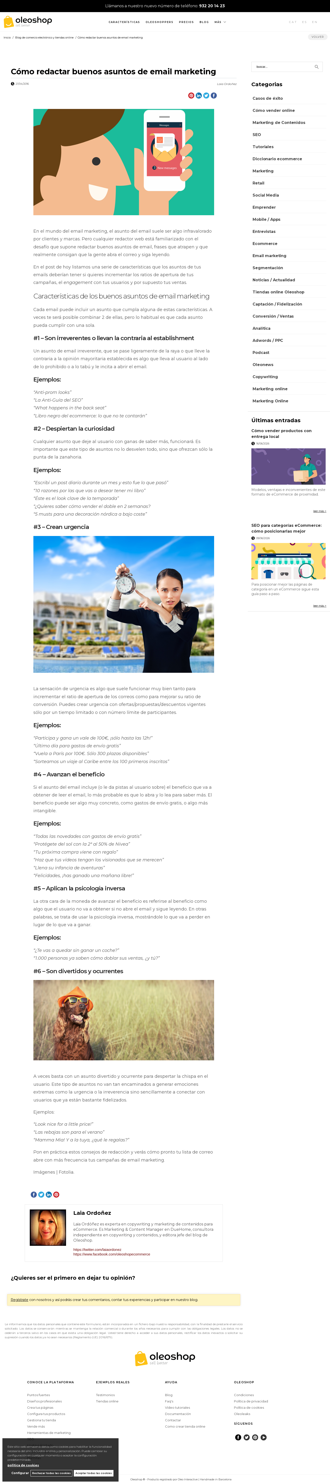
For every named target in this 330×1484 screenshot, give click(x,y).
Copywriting (265, 377)
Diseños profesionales (44, 1401)
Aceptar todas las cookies (93, 1473)
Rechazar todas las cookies (50, 1473)
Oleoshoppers (159, 22)
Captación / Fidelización (277, 304)
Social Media (266, 195)
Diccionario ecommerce (277, 159)
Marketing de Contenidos (279, 122)
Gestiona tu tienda (41, 1420)
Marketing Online (270, 401)
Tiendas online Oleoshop (278, 292)
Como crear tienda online (185, 1426)
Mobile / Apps (266, 219)
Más (218, 22)
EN (315, 22)
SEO (257, 134)
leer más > (319, 511)
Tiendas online (107, 1401)
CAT (293, 22)
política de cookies (23, 1465)
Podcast (261, 352)
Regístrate (19, 1300)
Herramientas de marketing (49, 1433)
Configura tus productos (46, 1414)
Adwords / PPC (268, 340)
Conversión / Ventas (273, 316)
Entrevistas (264, 231)
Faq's (169, 1401)
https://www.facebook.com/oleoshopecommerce (111, 1254)
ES (305, 22)
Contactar (173, 1420)
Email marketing (269, 255)
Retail (258, 183)
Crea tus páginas (40, 1407)
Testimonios (105, 1395)
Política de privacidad (251, 1401)
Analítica (261, 328)
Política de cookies (249, 1407)
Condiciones (244, 1395)
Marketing (263, 171)
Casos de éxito (268, 98)
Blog (204, 22)
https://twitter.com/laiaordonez (97, 1249)
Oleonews (263, 364)
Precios (186, 22)
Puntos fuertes (38, 1395)
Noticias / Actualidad (274, 280)
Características (124, 22)
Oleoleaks (242, 1414)
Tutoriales (263, 147)
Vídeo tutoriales (177, 1407)
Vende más (36, 1426)
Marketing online (270, 389)
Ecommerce (265, 243)
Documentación (178, 1414)
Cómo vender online (274, 110)
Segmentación (268, 268)
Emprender (264, 207)
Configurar (18, 1473)
